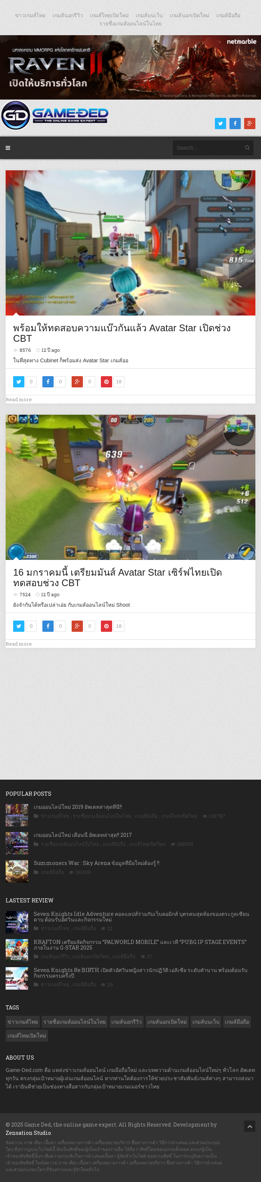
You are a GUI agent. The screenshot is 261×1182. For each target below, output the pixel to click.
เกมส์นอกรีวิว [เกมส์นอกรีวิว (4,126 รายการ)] (126, 1022)
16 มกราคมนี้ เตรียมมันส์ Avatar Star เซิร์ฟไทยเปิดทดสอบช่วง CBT (117, 577)
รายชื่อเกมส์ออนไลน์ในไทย (130, 24)
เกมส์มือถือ (228, 15)
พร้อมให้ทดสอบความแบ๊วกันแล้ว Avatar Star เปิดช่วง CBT (122, 333)
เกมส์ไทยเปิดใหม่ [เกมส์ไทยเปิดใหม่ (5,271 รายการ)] (27, 1036)
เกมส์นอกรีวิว (67, 15)
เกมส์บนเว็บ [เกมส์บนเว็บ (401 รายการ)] (205, 1022)
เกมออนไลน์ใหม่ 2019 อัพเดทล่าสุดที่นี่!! (78, 806)
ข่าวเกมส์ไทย (30, 15)
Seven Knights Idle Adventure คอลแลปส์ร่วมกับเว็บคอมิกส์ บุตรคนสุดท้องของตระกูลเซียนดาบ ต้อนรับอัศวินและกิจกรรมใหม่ (141, 916)
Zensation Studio (28, 1132)
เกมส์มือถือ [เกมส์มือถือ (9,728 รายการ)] (237, 1022)
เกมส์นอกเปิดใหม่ (189, 15)
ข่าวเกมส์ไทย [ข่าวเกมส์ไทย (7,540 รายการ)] (23, 1022)
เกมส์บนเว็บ (149, 15)
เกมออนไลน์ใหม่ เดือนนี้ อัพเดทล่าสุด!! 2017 (83, 834)
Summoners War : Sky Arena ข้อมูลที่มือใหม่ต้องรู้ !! (96, 862)
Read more (19, 399)
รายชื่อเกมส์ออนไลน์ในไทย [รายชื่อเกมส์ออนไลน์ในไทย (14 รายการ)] (75, 1022)
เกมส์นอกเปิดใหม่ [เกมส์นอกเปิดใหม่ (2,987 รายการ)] (167, 1022)
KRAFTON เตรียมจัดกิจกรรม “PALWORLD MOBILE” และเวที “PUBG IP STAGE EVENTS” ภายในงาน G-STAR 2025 (140, 944)
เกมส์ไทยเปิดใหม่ (109, 15)
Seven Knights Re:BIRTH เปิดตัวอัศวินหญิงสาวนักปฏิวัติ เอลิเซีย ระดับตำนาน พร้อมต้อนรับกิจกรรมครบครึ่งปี (141, 972)
